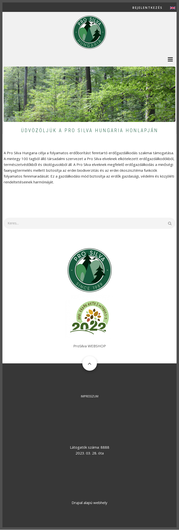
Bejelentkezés (147, 7)
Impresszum (89, 396)
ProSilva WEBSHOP (89, 345)
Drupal (77, 502)
